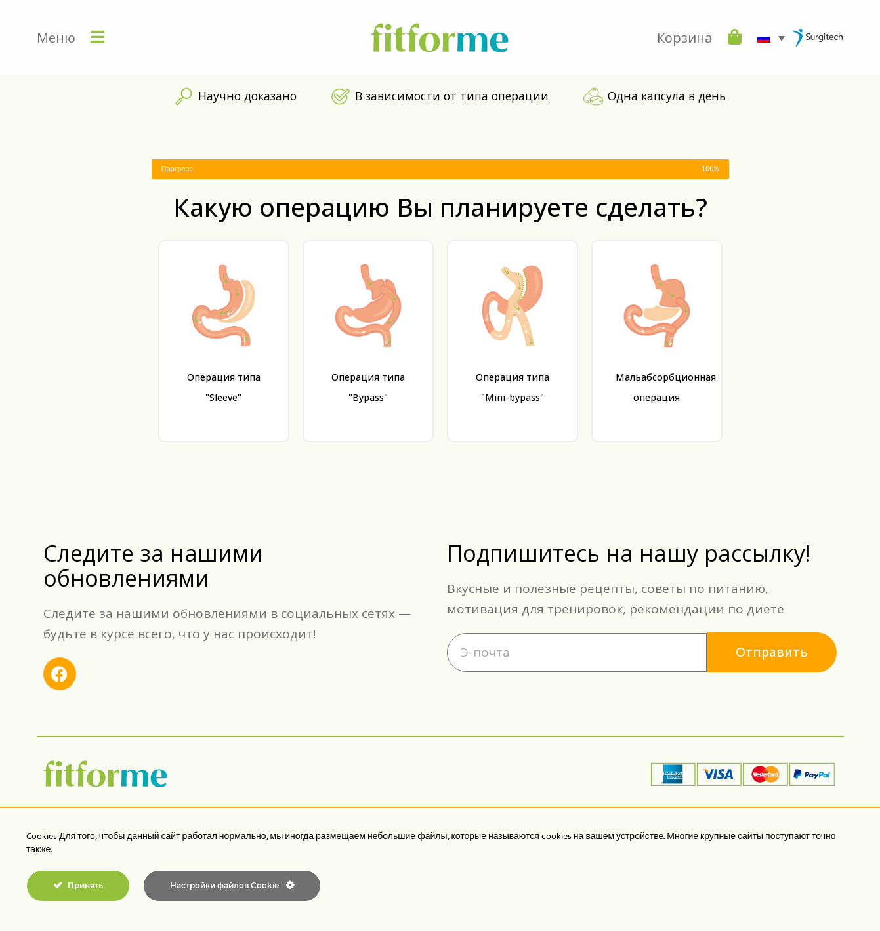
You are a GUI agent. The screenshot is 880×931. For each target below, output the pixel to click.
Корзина (684, 38)
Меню (56, 38)
